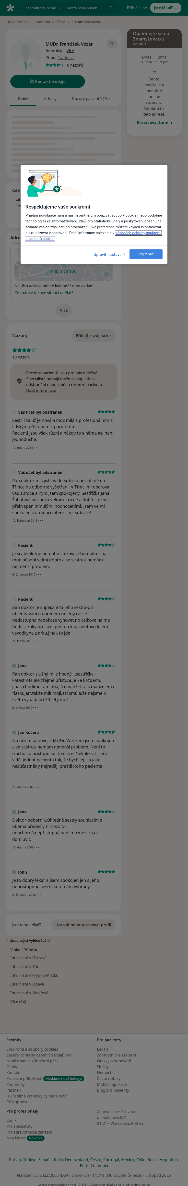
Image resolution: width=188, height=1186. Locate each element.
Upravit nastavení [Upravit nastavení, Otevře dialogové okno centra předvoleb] (109, 255)
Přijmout (146, 254)
